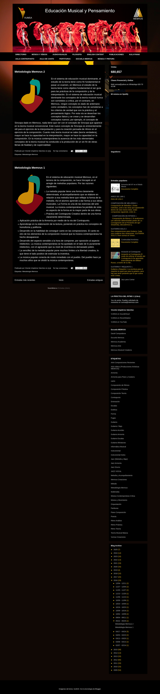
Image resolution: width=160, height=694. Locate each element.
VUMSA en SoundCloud (120, 314)
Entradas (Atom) (64, 288)
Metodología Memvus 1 (30, 167)
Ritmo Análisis (116, 521)
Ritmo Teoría (116, 529)
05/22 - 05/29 (121, 621)
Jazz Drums (115, 467)
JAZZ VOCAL (116, 471)
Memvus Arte (116, 346)
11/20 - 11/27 (121, 590)
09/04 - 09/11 (121, 618)
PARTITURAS (64, 59)
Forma (113, 414)
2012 (116, 660)
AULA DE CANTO (47, 59)
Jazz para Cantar (128, 280)
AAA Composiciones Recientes (123, 363)
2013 (116, 656)
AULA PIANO (134, 54)
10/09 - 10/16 (121, 611)
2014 (116, 653)
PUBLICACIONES (116, 54)
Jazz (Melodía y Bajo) (119, 459)
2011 (116, 663)
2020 (116, 567)
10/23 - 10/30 (121, 604)
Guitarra (114, 422)
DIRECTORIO (20, 54)
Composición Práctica (119, 389)
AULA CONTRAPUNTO (24, 59)
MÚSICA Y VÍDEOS (39, 54)
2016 (116, 580)
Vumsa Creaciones (118, 537)
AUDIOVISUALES (60, 54)
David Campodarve (118, 333)
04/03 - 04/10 (121, 635)
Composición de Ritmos (120, 385)
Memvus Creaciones (119, 480)
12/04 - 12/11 (121, 583)
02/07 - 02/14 (121, 645)
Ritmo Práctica (116, 525)
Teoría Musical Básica (119, 533)
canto (113, 381)
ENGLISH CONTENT (95, 54)
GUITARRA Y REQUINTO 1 (121, 267)
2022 (116, 560)
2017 (116, 577)
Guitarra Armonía (117, 434)
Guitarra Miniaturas (118, 443)
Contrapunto (115, 397)
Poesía (113, 516)
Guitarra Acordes (117, 430)
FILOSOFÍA (77, 54)
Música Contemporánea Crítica (123, 496)
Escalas (114, 406)
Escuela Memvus (117, 338)
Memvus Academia (118, 342)
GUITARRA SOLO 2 (118, 229)
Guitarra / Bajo (116, 426)
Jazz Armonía (116, 463)
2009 (116, 670)
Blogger (98, 689)
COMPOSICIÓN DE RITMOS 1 (124, 216)
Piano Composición (118, 512)
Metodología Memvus (30, 154)
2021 (116, 563)
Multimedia (115, 492)
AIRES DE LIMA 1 (118, 197)
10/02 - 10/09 (121, 614)
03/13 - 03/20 (121, 638)
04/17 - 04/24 (121, 632)
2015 (116, 650)
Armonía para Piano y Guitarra (123, 377)
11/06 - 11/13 (121, 597)
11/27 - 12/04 (121, 587)
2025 (116, 550)
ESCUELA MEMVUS (84, 59)
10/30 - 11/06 (121, 600)
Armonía (114, 373)
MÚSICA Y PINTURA (106, 59)
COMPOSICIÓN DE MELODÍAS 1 (124, 203)
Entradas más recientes (25, 280)
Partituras (114, 508)
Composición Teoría (118, 393)
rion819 (76, 689)
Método (114, 484)
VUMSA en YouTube (119, 322)
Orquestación (116, 504)
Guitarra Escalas (117, 439)
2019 (116, 570)
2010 (116, 667)
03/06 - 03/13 (121, 642)
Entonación (115, 402)
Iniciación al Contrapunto (130, 252)
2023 (116, 556)
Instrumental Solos (118, 455)
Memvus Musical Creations (121, 350)
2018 (116, 573)
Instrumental (115, 451)
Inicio (61, 280)
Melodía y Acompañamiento (121, 475)
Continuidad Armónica (129, 240)
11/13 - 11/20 (121, 594)
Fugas (113, 418)
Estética (114, 410)
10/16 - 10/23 (121, 607)
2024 (116, 553)
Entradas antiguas (95, 280)
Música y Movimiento (119, 500)
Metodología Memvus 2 (30, 71)
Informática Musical (118, 447)
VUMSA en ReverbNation (121, 318)
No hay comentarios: (60, 151)
